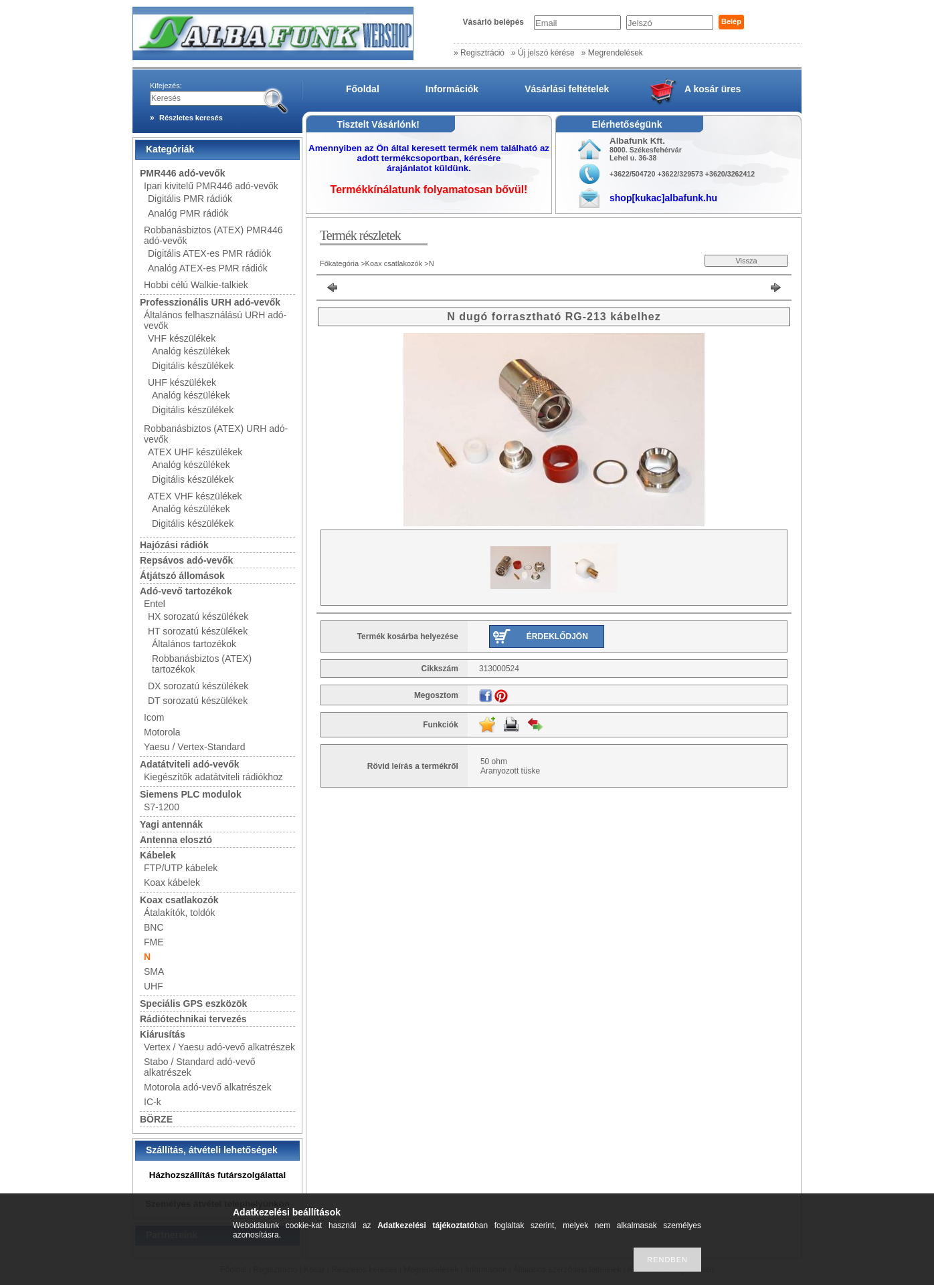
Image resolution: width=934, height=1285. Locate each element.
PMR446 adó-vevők (182, 173)
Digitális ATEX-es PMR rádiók (209, 253)
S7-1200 (161, 807)
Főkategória (339, 263)
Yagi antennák (171, 824)
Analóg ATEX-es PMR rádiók (208, 268)
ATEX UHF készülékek (195, 452)
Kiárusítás (162, 1034)
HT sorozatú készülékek (198, 631)
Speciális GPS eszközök (193, 1003)
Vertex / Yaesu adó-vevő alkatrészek (219, 1047)
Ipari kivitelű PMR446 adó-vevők (211, 186)
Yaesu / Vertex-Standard (195, 746)
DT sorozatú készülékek (198, 700)
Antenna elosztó (176, 839)
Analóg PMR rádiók (188, 213)
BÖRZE (156, 1119)
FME (154, 942)
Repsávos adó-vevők (186, 560)
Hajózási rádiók (174, 545)
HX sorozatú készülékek (198, 616)
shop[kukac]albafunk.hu (663, 198)
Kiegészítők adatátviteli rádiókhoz (213, 777)
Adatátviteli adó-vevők (190, 764)
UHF (153, 986)
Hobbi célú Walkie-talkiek (196, 284)
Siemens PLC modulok (191, 794)
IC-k (152, 1101)
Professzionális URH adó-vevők (210, 302)
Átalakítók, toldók (179, 912)
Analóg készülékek (191, 351)
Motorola (162, 732)
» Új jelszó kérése (543, 52)
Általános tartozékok (194, 643)
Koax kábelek (172, 882)
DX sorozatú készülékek (198, 686)
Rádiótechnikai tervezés (193, 1019)
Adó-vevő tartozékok (186, 591)
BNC (154, 927)
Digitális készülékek (193, 365)
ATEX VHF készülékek (195, 496)
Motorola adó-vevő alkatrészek (208, 1087)
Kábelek (158, 855)
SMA (154, 971)
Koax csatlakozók (179, 900)
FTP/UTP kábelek (180, 867)
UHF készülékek (182, 382)
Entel (154, 603)
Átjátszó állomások (182, 575)
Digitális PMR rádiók (190, 198)
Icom (154, 717)
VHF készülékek (181, 338)
